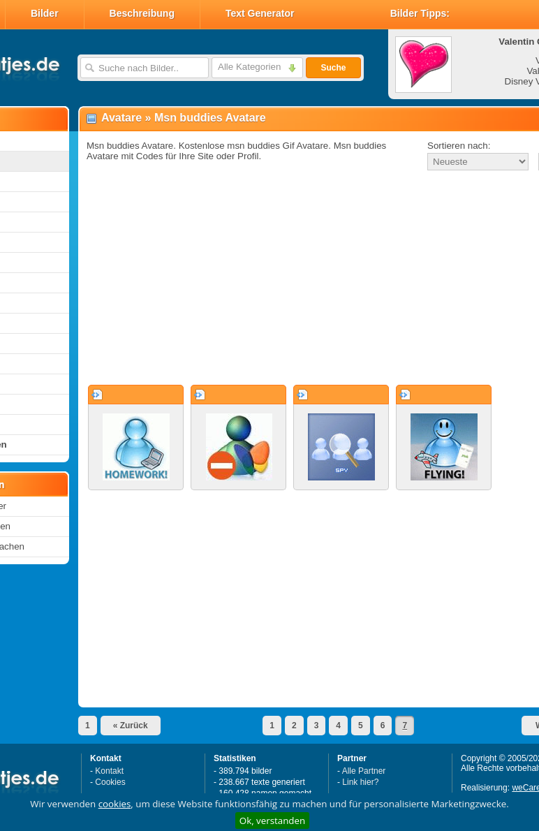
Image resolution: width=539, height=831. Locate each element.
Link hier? (360, 782)
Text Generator (260, 13)
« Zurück (130, 725)
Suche (333, 68)
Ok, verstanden (272, 820)
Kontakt (109, 771)
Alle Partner (364, 771)
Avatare (121, 118)
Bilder (45, 13)
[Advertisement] (276, 278)
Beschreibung (142, 13)
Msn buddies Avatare (210, 118)
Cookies (110, 782)
